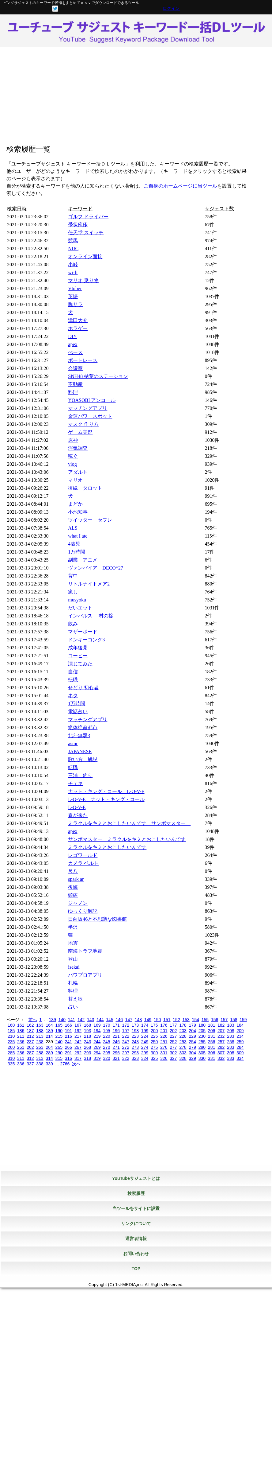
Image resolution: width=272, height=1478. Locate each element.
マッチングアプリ (87, 408)
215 (58, 1036)
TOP (136, 1268)
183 (230, 1025)
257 (221, 1041)
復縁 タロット (85, 488)
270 (106, 1047)
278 (182, 1047)
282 (221, 1047)
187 (30, 1030)
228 (182, 1036)
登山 (73, 959)
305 (202, 1052)
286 (20, 1052)
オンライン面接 (85, 256)
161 (20, 1025)
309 (240, 1052)
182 (221, 1025)
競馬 (73, 240)
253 (182, 1041)
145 (109, 1019)
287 (30, 1052)
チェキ (75, 783)
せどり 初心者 (83, 687)
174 (144, 1025)
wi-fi (72, 272)
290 (58, 1052)
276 (163, 1047)
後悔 (73, 887)
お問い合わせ (136, 1253)
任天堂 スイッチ (86, 232)
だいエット (80, 607)
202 (173, 1030)
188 (39, 1030)
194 (96, 1030)
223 (135, 1036)
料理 (73, 392)
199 (144, 1030)
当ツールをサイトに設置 (136, 1208)
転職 (73, 679)
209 (240, 1030)
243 (87, 1041)
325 (154, 1058)
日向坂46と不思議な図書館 (97, 919)
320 (106, 1058)
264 (49, 1047)
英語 (73, 296)
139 (52, 1019)
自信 (73, 671)
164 (49, 1025)
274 (144, 1047)
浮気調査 (78, 448)
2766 (65, 1063)
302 (173, 1052)
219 (96, 1036)
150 (157, 1019)
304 (192, 1052)
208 (230, 1030)
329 (192, 1058)
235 (11, 1041)
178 (182, 1025)
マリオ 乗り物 (83, 280)
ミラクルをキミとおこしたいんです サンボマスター (129, 823)
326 (163, 1058)
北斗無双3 (79, 735)
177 (173, 1025)
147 (128, 1019)
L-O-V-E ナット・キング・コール (106, 799)
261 (20, 1047)
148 (138, 1019)
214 (49, 1036)
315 (58, 1058)
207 (221, 1030)
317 (77, 1058)
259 (240, 1041)
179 (192, 1025)
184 (240, 1025)
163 (39, 1025)
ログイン (171, 8)
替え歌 (75, 999)
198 (135, 1030)
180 (202, 1025)
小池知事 (78, 512)
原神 (73, 440)
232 (221, 1036)
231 (211, 1036)
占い (73, 1006)
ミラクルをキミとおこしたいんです (107, 847)
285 (11, 1052)
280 (202, 1047)
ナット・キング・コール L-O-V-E (106, 791)
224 (144, 1036)
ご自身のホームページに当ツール (180, 186)
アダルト (78, 472)
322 (125, 1058)
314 (49, 1058)
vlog (72, 464)
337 (30, 1063)
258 (230, 1041)
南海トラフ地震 (85, 951)
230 (202, 1036)
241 (68, 1041)
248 (135, 1041)
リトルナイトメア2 (89, 583)
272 (125, 1047)
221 (115, 1036)
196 (115, 1030)
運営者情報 (136, 1238)
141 (71, 1019)
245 (106, 1041)
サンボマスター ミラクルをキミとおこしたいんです (127, 839)
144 (100, 1019)
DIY (72, 336)
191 (68, 1030)
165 (58, 1025)
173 (135, 1025)
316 (68, 1058)
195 (106, 1030)
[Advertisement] (136, 96)
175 (154, 1025)
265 (58, 1047)
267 (77, 1047)
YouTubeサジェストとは (136, 1178)
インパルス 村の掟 (90, 615)
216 (68, 1036)
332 (221, 1058)
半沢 (73, 927)
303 (182, 1052)
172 (125, 1025)
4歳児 (74, 543)
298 (135, 1052)
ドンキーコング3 (86, 639)
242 (77, 1041)
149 (147, 1019)
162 (30, 1025)
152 (176, 1019)
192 (77, 1030)
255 (202, 1041)
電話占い (78, 711)
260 (11, 1047)
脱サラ (75, 304)
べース (75, 352)
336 (20, 1063)
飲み (73, 623)
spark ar (76, 879)
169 (96, 1025)
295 (106, 1052)
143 (90, 1019)
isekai (73, 967)
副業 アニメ (82, 559)
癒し (73, 591)
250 (154, 1041)
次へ (76, 1063)
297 (125, 1052)
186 (20, 1030)
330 (202, 1058)
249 (144, 1041)
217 (77, 1036)
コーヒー (78, 655)
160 (11, 1025)
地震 (73, 943)
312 (30, 1058)
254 (192, 1041)
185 (11, 1030)
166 (68, 1025)
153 (185, 1019)
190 (58, 1030)
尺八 (73, 871)
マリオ (75, 480)
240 (58, 1041)
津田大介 (78, 320)
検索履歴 (136, 1193)
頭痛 (73, 895)
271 (115, 1047)
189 (49, 1030)
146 (119, 1019)
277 (173, 1047)
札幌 (73, 983)
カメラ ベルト (83, 863)
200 (154, 1030)
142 (81, 1019)
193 (87, 1030)
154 (195, 1019)
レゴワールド (82, 855)
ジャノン (78, 903)
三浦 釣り (80, 775)
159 (243, 1019)
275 (154, 1047)
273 (135, 1047)
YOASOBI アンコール (91, 400)
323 (135, 1058)
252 (173, 1041)
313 (39, 1058)
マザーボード (82, 631)
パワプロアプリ (85, 975)
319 (96, 1058)
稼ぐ (73, 456)
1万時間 (76, 551)
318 (87, 1058)
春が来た (78, 815)
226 (163, 1036)
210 (11, 1036)
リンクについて (136, 1223)
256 (211, 1041)
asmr (72, 743)
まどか (75, 504)
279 (192, 1047)
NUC (73, 248)
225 (154, 1036)
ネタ (73, 695)
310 (11, 1058)
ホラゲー (78, 328)
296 (115, 1052)
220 (106, 1036)
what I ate (77, 536)
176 (163, 1025)
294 (96, 1052)
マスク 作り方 (83, 424)
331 (211, 1058)
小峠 (73, 264)
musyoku (77, 599)
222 (125, 1036)
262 (30, 1047)
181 (211, 1025)
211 (20, 1036)
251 (163, 1041)
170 (106, 1025)
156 (214, 1019)
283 (230, 1047)
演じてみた (80, 663)
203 (182, 1030)
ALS (72, 528)
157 (224, 1019)
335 (11, 1063)
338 (39, 1063)
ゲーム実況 (80, 432)
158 (233, 1019)
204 (192, 1030)
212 (30, 1036)
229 (192, 1036)
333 (230, 1058)
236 (20, 1041)
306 (211, 1052)
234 (240, 1036)
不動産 (75, 384)
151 (166, 1019)
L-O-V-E (76, 807)
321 (115, 1058)
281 (211, 1047)
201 (163, 1030)
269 (96, 1047)
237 (30, 1041)
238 (39, 1041)
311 (20, 1058)
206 (211, 1030)
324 (144, 1058)
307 (221, 1052)
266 (68, 1047)
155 (205, 1019)
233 (230, 1036)
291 (68, 1052)
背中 (73, 575)
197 (125, 1030)
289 (49, 1052)
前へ (32, 1019)
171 (115, 1025)
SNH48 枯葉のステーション (98, 376)
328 (182, 1058)
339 (49, 1063)
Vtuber (74, 288)
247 (125, 1041)
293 (87, 1052)
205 (202, 1030)
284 (240, 1047)
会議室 (75, 368)
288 (39, 1052)
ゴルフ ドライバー (88, 216)
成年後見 (78, 647)
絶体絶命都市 (82, 727)
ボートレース (82, 360)
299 (144, 1052)
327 (173, 1058)
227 (173, 1036)
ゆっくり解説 (82, 911)
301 (163, 1052)
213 (39, 1036)
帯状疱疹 (78, 224)
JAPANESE (80, 751)
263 (39, 1047)
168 (87, 1025)
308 (230, 1052)
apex (72, 344)
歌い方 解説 (82, 759)
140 (62, 1019)
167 (77, 1025)
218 (87, 1036)
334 (240, 1058)
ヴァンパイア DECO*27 (95, 567)
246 (115, 1041)
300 (154, 1052)
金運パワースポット (90, 416)
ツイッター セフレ (90, 520)
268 (87, 1047)
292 (77, 1052)
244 (96, 1041)
